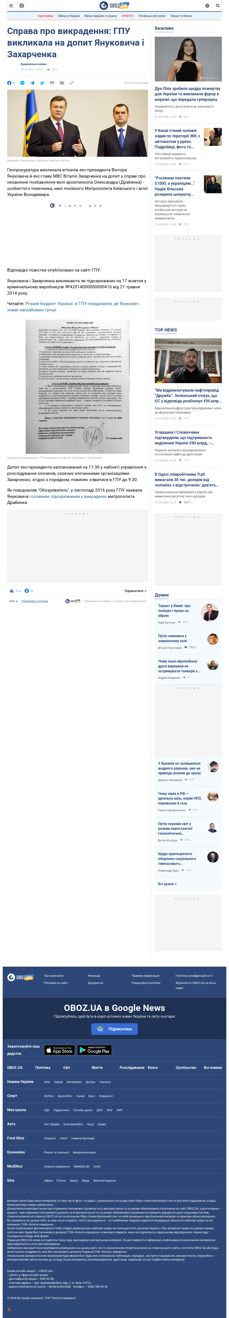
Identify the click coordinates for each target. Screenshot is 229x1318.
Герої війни (45, 16)
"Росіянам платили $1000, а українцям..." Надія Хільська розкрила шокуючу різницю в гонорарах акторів (175, 186)
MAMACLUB (81, 1166)
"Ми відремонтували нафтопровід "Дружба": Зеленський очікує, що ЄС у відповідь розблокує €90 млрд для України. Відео (188, 396)
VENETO (128, 16)
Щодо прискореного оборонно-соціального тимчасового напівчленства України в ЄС (178, 859)
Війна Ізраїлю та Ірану (101, 16)
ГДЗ (46, 1110)
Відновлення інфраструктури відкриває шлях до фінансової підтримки (188, 410)
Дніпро (90, 1082)
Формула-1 (106, 1096)
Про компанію (54, 975)
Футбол (49, 1096)
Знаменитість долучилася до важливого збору (184, 108)
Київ (47, 1082)
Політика (43, 1067)
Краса (74, 1180)
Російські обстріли (151, 16)
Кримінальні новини (34, 64)
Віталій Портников (170, 647)
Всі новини (213, 1067)
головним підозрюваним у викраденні (68, 496)
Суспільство (186, 1067)
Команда (94, 975)
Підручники (61, 1110)
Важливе (164, 28)
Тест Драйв (51, 1124)
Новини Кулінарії (82, 1138)
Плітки (61, 1180)
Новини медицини (57, 1166)
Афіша (48, 1180)
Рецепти (50, 1138)
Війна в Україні (69, 16)
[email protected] (59, 1286)
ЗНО (109, 1110)
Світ (66, 1067)
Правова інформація (145, 975)
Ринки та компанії (56, 1152)
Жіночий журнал (104, 1180)
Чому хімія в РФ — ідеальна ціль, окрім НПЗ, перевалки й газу (180, 798)
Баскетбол (65, 1096)
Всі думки (166, 884)
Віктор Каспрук (167, 840)
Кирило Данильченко (172, 810)
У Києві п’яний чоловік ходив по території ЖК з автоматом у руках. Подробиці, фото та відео (177, 139)
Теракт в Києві (181, 16)
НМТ (120, 1110)
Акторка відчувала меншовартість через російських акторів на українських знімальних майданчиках (172, 210)
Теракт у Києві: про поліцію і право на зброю (174, 611)
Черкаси (105, 1082)
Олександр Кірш (168, 870)
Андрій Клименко (169, 677)
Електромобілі (73, 1124)
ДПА (100, 1110)
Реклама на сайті (56, 983)
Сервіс (102, 1124)
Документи (95, 983)
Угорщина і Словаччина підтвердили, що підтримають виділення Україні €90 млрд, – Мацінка (183, 438)
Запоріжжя (74, 1082)
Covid (96, 1166)
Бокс (92, 1096)
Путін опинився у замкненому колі (172, 638)
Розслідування (132, 1067)
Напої (63, 1138)
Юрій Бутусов (166, 622)
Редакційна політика (35, 601)
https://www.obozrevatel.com (154, 1200)
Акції (90, 1124)
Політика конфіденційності (194, 975)
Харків (58, 1082)
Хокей (80, 1096)
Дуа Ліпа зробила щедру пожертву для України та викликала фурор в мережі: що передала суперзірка (188, 94)
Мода (85, 1180)
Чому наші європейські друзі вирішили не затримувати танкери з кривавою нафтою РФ (177, 666)
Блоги (153, 1067)
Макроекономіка (84, 1152)
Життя (97, 1067)
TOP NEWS (166, 330)
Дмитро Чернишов (170, 780)
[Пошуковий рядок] (218, 5)
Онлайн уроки (83, 1110)
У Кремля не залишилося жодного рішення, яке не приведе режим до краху (179, 768)
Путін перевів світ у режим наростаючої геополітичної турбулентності (175, 829)
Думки (162, 595)
